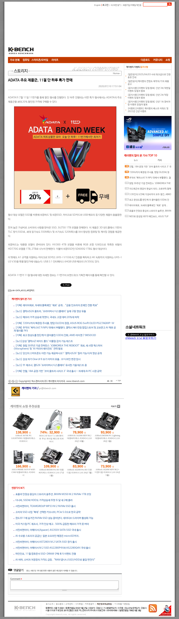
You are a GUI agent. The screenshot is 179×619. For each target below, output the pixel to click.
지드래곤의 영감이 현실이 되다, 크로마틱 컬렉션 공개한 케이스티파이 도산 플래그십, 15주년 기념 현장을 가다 (148, 189)
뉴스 (136, 160)
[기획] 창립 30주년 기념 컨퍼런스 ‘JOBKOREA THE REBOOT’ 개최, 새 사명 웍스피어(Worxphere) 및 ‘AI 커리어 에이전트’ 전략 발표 (58, 347)
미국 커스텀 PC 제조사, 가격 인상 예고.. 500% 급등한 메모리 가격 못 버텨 (51, 524)
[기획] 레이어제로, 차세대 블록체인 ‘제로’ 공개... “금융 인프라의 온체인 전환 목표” (56, 305)
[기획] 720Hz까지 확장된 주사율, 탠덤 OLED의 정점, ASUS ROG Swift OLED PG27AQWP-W (64, 323)
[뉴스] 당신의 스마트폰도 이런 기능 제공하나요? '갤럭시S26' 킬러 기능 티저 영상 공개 (58, 353)
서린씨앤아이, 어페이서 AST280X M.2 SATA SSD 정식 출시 (45, 541)
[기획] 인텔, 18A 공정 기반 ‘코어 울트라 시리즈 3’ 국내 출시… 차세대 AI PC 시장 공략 (58, 371)
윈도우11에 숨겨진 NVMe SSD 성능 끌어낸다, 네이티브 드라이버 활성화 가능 (53, 518)
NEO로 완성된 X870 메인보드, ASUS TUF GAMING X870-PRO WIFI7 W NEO (146, 217)
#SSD (23, 291)
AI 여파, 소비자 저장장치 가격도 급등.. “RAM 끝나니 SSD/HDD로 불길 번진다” (54, 559)
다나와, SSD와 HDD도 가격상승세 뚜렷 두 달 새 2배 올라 (43, 500)
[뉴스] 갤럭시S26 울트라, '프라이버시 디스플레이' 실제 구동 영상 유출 (50, 311)
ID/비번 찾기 (116, 5)
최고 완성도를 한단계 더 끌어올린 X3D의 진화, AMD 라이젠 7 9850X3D (147, 200)
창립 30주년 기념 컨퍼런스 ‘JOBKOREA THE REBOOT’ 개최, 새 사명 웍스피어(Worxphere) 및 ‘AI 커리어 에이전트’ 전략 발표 (148, 184)
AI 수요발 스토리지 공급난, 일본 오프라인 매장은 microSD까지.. (47, 535)
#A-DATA (16, 291)
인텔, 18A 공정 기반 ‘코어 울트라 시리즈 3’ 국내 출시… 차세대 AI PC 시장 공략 (148, 167)
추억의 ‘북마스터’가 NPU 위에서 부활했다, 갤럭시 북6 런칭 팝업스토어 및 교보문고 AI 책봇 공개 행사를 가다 (148, 178)
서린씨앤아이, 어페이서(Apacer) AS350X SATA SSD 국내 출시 (47, 530)
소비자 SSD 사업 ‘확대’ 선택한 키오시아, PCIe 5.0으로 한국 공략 (47, 512)
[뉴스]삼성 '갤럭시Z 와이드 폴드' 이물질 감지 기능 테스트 (43, 341)
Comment (16, 579)
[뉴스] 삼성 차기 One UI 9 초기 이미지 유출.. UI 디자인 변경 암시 (47, 359)
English (97, 5)
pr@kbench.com (47, 388)
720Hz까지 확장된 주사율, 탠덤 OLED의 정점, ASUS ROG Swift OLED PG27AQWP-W (147, 173)
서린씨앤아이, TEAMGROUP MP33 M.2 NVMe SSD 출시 (45, 506)
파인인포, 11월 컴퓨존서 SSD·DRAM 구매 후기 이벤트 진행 (45, 553)
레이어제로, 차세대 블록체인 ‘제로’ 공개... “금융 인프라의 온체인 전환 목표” (146, 206)
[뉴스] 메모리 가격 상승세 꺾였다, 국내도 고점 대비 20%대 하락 (46, 317)
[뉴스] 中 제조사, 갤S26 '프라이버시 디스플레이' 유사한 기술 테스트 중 (50, 365)
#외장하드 (30, 291)
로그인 (105, 5)
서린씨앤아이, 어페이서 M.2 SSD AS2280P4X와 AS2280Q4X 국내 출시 (52, 547)
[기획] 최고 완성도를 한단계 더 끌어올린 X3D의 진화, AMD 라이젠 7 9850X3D (55, 335)
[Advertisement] (95, 32)
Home (116, 73)
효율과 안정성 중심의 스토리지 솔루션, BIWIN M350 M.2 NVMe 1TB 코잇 (52, 494)
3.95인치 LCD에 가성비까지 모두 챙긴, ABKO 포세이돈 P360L (148, 195)
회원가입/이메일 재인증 (132, 5)
